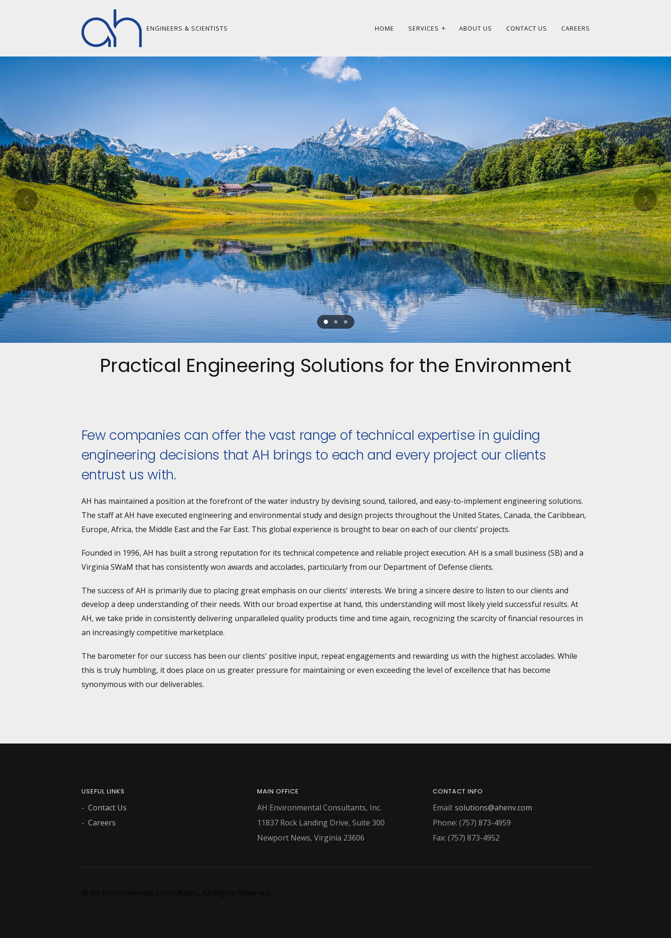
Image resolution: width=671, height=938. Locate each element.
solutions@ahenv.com (493, 807)
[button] (325, 322)
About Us (475, 28)
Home (384, 28)
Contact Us (526, 28)
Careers (575, 28)
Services (423, 28)
